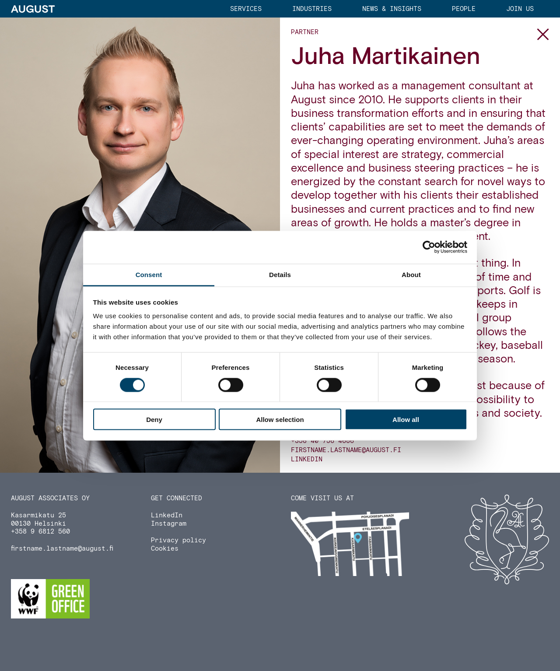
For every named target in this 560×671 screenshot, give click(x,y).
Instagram (168, 523)
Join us (520, 9)
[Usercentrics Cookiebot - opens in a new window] (429, 247)
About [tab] (411, 274)
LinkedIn (306, 459)
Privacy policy (178, 540)
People (464, 9)
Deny (154, 419)
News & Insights (391, 9)
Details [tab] (280, 274)
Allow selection (280, 419)
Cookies (164, 548)
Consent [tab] (149, 274)
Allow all (405, 419)
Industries (312, 9)
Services (246, 9)
